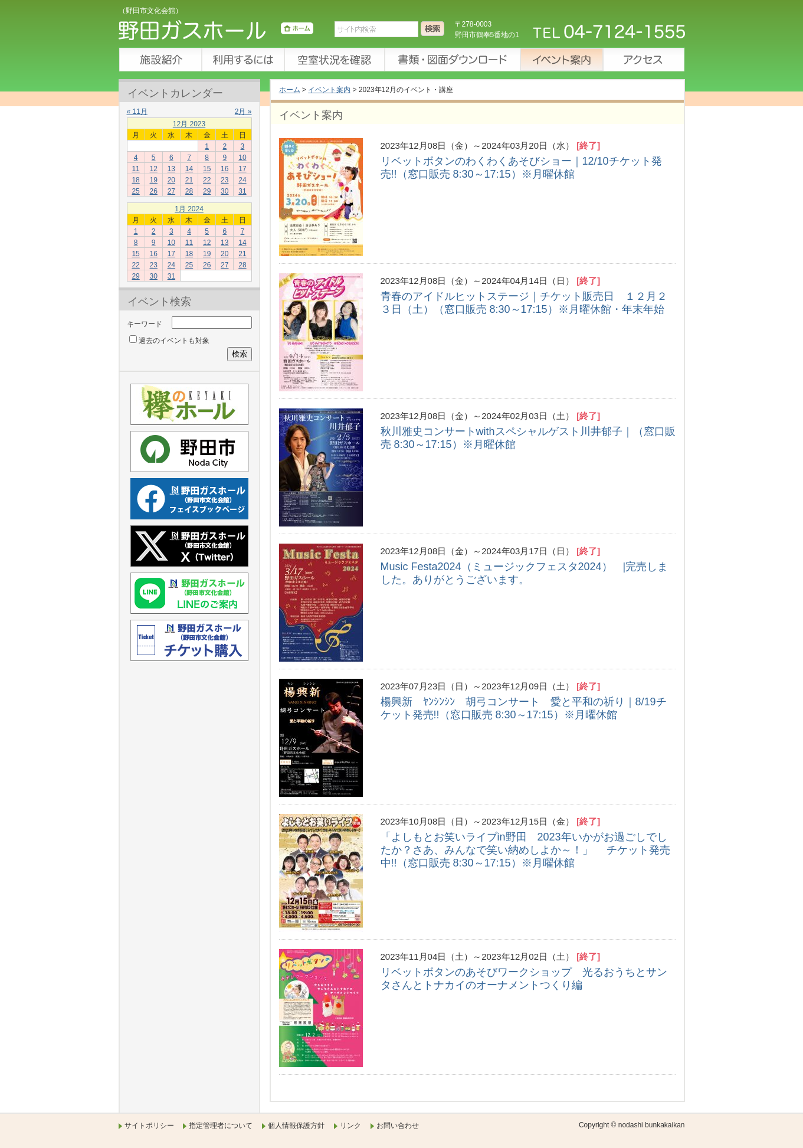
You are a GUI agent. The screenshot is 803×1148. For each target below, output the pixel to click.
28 (189, 191)
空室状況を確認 (334, 59)
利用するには (242, 59)
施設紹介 (160, 59)
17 (242, 169)
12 (154, 169)
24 (242, 180)
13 (171, 169)
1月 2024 (189, 209)
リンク (350, 1125)
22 (207, 180)
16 (224, 169)
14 (189, 169)
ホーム (289, 90)
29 (207, 191)
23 (224, 180)
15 (207, 169)
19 (154, 180)
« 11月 (137, 111)
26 (154, 191)
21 (189, 180)
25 (135, 191)
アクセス (643, 59)
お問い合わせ (397, 1125)
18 (135, 180)
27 (171, 191)
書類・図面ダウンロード (452, 59)
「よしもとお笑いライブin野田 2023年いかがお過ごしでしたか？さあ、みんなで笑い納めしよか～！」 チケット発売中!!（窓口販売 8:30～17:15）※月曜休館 (525, 850)
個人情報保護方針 (296, 1125)
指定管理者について (221, 1125)
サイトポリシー (149, 1125)
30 (224, 191)
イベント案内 (561, 59)
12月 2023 (189, 124)
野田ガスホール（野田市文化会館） (216, 32)
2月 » (243, 111)
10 (242, 157)
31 (242, 191)
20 (171, 180)
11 (135, 169)
